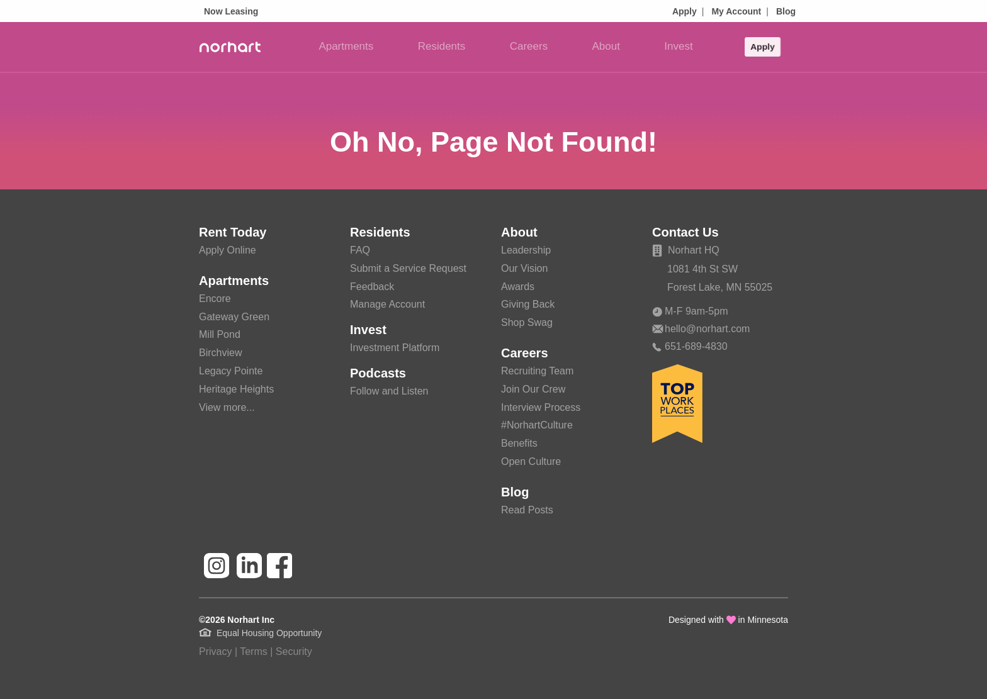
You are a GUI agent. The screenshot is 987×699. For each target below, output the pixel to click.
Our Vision (524, 268)
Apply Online (227, 250)
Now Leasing (231, 11)
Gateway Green (234, 316)
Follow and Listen (389, 391)
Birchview (220, 352)
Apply (684, 11)
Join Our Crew (533, 389)
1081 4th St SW (702, 269)
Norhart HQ (685, 250)
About (606, 46)
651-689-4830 (690, 346)
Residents (442, 46)
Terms (254, 651)
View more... (227, 407)
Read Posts (527, 510)
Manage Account (387, 304)
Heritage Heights (236, 389)
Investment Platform (394, 347)
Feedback (372, 286)
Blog (786, 11)
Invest (678, 46)
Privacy (215, 651)
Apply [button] (762, 44)
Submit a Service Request (408, 268)
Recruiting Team (537, 371)
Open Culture (531, 461)
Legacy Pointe (230, 371)
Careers (529, 46)
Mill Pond (219, 334)
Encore (215, 298)
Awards (517, 286)
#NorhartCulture (537, 425)
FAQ (360, 250)
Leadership (526, 250)
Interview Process (540, 407)
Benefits (519, 443)
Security (294, 651)
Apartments (346, 46)
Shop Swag (527, 322)
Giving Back (528, 304)
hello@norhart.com (701, 328)
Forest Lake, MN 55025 (719, 287)
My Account (736, 11)
